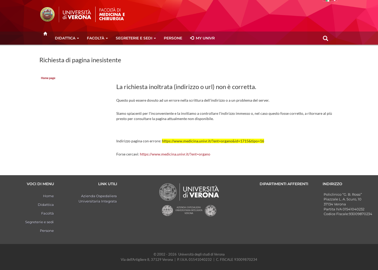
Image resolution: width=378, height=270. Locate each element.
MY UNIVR (202, 38)
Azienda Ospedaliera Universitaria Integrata (97, 198)
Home (48, 196)
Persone (173, 38)
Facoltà (97, 38)
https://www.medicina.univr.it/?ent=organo (175, 154)
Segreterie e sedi (136, 38)
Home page (48, 78)
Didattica (67, 38)
